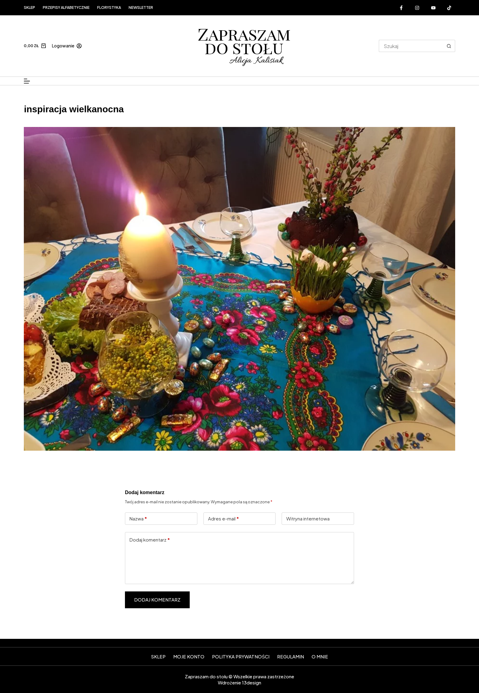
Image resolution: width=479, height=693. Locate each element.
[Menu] (27, 81)
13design (251, 682)
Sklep (29, 7)
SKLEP (158, 656)
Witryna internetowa (308, 518)
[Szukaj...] (411, 46)
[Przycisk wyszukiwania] (449, 46)
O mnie (320, 656)
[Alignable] (449, 7)
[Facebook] (401, 7)
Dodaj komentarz (150, 540)
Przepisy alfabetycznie (66, 7)
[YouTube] (433, 7)
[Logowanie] (67, 45)
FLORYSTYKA (109, 7)
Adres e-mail (223, 519)
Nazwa (138, 519)
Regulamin (290, 656)
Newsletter (141, 7)
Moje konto (188, 656)
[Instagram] (417, 7)
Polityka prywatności (240, 656)
